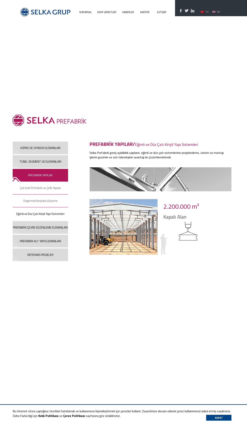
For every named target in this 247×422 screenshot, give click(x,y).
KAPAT (219, 418)
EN (218, 12)
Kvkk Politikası (48, 415)
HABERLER (128, 12)
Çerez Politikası (74, 415)
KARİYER (145, 12)
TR (206, 12)
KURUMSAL (85, 12)
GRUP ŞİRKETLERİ (106, 12)
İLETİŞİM (161, 12)
